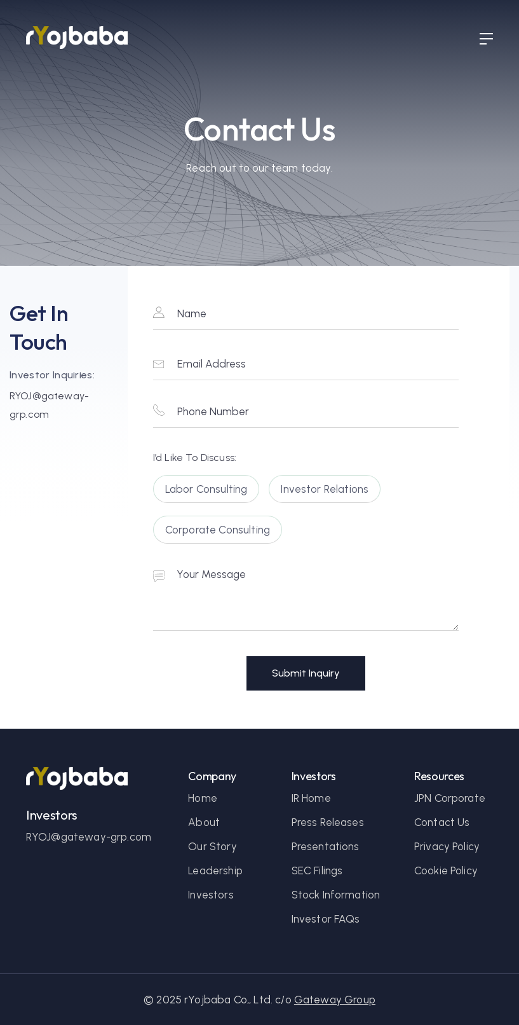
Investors (210, 894)
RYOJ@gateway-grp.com (88, 836)
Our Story (212, 846)
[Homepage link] (77, 38)
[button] (486, 39)
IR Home (311, 798)
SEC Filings (317, 870)
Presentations (326, 846)
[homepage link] (77, 778)
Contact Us (442, 822)
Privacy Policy (447, 846)
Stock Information (336, 894)
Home (202, 798)
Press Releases (328, 822)
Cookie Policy (446, 870)
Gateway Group (334, 999)
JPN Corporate (449, 798)
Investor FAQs (326, 918)
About (204, 822)
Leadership (215, 870)
